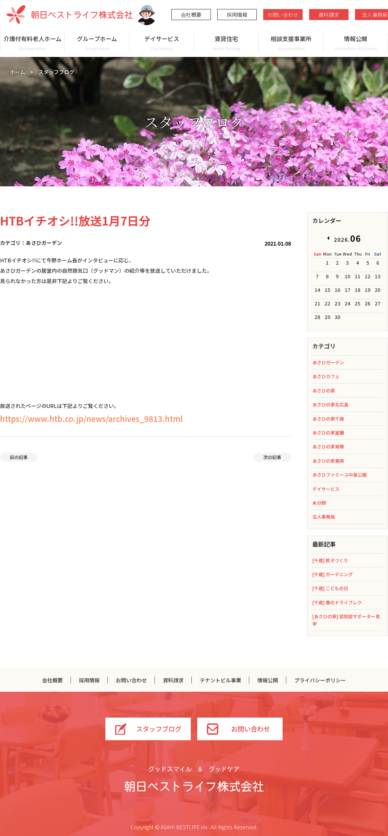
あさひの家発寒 (328, 446)
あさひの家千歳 (328, 418)
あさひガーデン (328, 362)
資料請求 (328, 14)
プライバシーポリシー (320, 680)
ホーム (17, 72)
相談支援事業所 (291, 42)
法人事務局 (323, 516)
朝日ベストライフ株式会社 (69, 14)
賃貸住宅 (226, 42)
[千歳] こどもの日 (330, 588)
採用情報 (237, 14)
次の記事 (272, 457)
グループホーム (97, 42)
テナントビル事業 (220, 680)
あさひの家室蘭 (328, 432)
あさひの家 (323, 390)
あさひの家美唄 (328, 460)
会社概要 (191, 14)
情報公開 (355, 42)
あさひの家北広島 (330, 404)
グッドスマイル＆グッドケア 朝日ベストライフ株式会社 (194, 779)
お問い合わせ (282, 14)
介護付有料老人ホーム (32, 42)
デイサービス (161, 42)
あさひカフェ (325, 376)
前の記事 (19, 457)
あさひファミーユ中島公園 (339, 474)
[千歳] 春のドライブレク (337, 602)
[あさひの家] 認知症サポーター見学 (346, 620)
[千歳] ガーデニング (332, 574)
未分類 (319, 503)
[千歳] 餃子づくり (330, 560)
